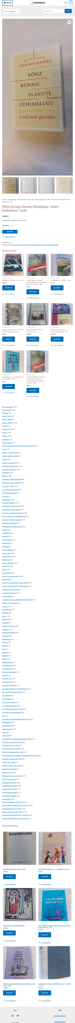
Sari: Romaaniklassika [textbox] (12, 11)
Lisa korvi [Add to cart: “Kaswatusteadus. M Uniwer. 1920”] (9, 876)
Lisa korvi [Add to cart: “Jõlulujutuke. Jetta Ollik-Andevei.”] (9, 933)
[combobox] (12, 11)
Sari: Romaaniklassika (38, 199)
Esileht (4, 199)
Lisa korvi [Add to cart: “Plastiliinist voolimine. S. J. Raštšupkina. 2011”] (45, 876)
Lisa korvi (10, 231)
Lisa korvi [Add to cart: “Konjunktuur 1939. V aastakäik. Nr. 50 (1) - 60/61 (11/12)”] (45, 993)
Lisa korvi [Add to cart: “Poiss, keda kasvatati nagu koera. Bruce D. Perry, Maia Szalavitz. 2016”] (45, 935)
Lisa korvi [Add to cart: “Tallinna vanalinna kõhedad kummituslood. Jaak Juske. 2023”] (9, 993)
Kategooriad (21, 199)
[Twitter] (18, 1016)
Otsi (68, 11)
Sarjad (29, 199)
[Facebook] (13, 1016)
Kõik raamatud (12, 199)
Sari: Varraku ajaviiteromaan (50, 245)
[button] (69, 22)
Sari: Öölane (23, 245)
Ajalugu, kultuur (14, 245)
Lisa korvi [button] (8, 288)
